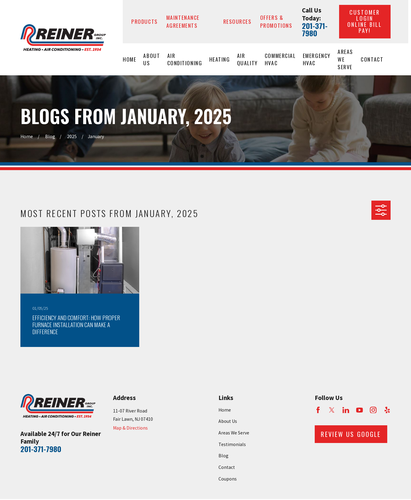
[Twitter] (331, 410)
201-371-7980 (315, 29)
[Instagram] (373, 410)
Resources (237, 21)
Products (144, 21)
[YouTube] (359, 410)
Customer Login (365, 21)
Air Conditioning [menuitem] (184, 59)
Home (224, 410)
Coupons (227, 479)
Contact (226, 467)
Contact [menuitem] (372, 59)
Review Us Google (351, 434)
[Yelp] (387, 410)
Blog (223, 456)
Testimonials (232, 444)
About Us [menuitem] (151, 59)
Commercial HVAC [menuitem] (280, 59)
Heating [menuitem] (219, 59)
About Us (227, 421)
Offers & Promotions (276, 21)
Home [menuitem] (129, 59)
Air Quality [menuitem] (247, 59)
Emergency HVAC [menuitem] (317, 59)
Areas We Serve (233, 433)
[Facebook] (318, 410)
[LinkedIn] (345, 410)
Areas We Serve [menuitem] (345, 59)
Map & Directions (130, 428)
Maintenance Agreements (183, 21)
